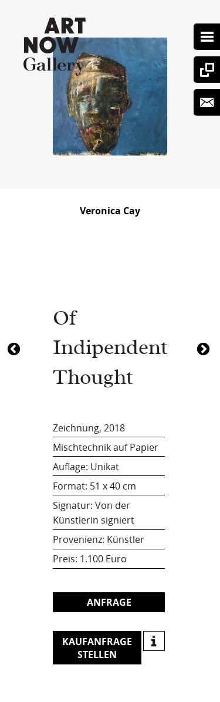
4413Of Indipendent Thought (205, 348)
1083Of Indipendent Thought (15, 348)
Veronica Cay (110, 210)
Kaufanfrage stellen (97, 648)
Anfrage (109, 602)
